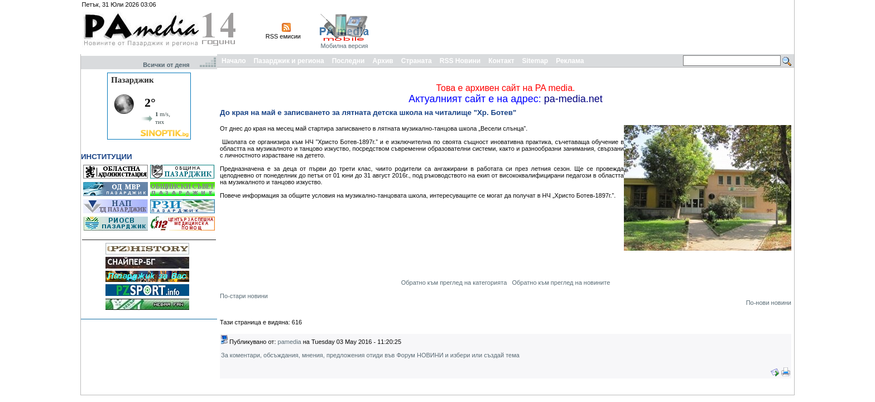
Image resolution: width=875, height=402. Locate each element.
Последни (348, 61)
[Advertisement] (589, 27)
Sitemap (535, 61)
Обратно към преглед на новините (561, 282)
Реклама (570, 61)
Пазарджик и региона (288, 61)
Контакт (501, 61)
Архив (382, 61)
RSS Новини (460, 61)
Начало (234, 61)
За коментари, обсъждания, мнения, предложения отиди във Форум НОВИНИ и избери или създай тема (370, 355)
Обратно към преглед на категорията (454, 282)
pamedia (289, 341)
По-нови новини (768, 302)
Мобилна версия (344, 45)
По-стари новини (244, 296)
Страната (416, 61)
